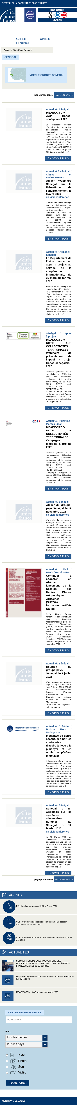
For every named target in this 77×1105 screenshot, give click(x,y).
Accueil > (8, 50)
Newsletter (57, 20)
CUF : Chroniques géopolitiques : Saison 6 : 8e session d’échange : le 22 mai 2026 (35, 922)
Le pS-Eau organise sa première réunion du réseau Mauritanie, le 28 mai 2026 (38, 981)
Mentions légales (14, 1100)
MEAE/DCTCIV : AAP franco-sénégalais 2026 (30, 997)
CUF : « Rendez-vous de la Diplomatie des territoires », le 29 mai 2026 (37, 938)
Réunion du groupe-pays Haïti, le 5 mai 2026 (30, 906)
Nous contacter (57, 9)
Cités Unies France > (22, 50)
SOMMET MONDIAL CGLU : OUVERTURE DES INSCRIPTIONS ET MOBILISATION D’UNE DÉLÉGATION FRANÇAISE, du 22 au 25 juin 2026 (36, 965)
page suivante (64, 95)
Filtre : (8, 1031)
